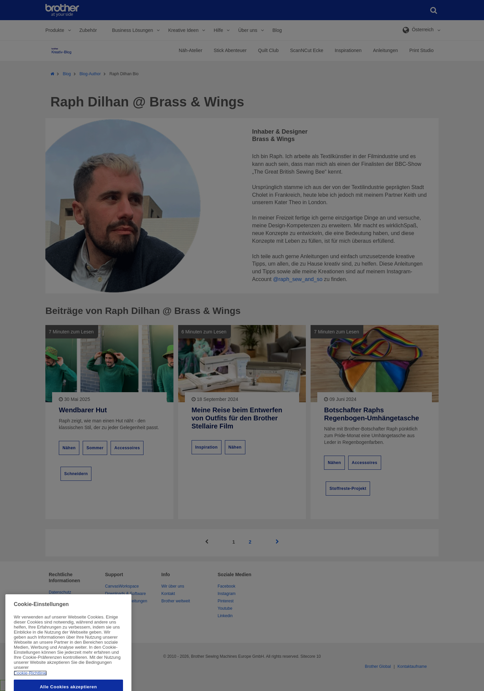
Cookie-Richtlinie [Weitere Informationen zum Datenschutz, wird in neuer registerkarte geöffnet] (30, 685)
